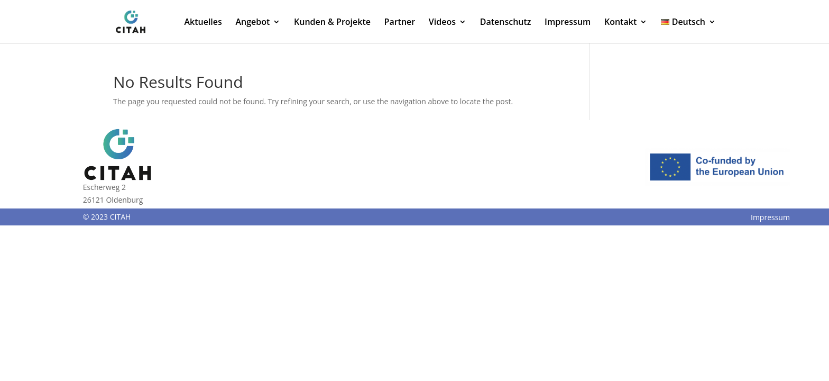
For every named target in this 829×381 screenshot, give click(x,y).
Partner (400, 23)
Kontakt (620, 23)
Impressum (568, 23)
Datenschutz (505, 23)
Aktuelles (203, 23)
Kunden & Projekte (332, 23)
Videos (442, 23)
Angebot (252, 23)
